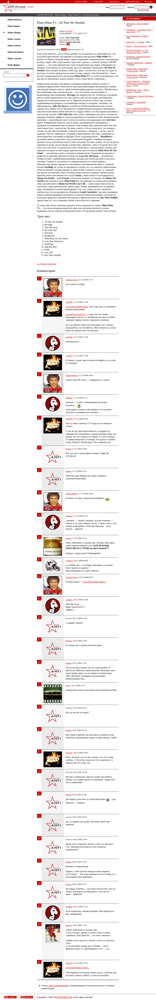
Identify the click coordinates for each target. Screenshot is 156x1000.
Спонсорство (132, 2)
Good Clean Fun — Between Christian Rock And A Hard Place (138, 83)
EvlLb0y (69, 31)
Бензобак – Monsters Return (138, 56)
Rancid (68, 925)
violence (69, 560)
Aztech (68, 538)
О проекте (98, 2)
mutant (68, 449)
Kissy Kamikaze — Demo (137, 36)
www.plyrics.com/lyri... (76, 314)
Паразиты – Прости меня (137, 23)
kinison (69, 641)
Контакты (114, 2)
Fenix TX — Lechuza (135, 42)
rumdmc (69, 337)
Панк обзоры (60, 15)
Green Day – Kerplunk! (136, 102)
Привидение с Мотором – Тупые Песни (137, 70)
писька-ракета (72, 279)
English (148, 2)
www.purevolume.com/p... (77, 306)
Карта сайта (81, 2)
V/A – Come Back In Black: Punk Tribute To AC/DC (137, 109)
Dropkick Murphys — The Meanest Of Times (137, 51)
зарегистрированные (58, 985)
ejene (68, 685)
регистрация (144, 10)
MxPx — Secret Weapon (136, 46)
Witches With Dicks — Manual (139, 62)
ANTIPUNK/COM (45, 15)
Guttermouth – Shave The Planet (139, 96)
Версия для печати (48, 264)
